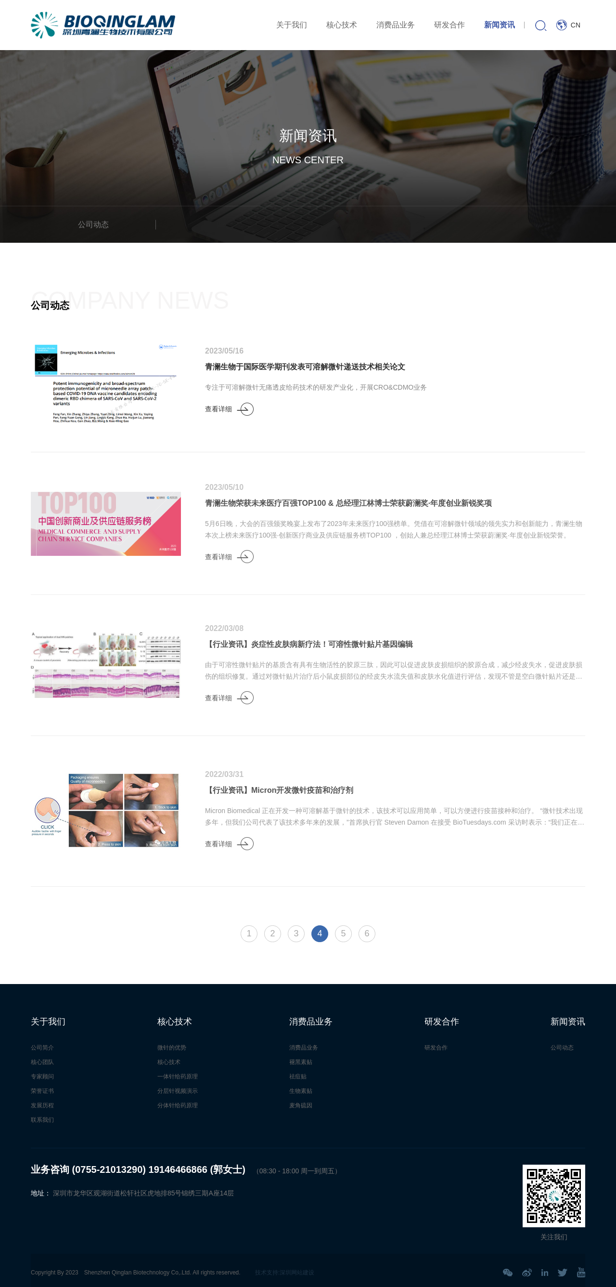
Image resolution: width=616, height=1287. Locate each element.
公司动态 (562, 1047)
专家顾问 (42, 1076)
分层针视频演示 (177, 1091)
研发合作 (449, 25)
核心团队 (42, 1062)
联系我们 (42, 1119)
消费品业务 (395, 25)
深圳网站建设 (297, 1272)
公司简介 (42, 1047)
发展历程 (42, 1105)
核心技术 (341, 25)
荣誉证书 (42, 1091)
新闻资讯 (499, 25)
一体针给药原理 (177, 1076)
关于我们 (291, 25)
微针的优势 (171, 1047)
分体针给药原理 (177, 1105)
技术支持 (266, 1272)
